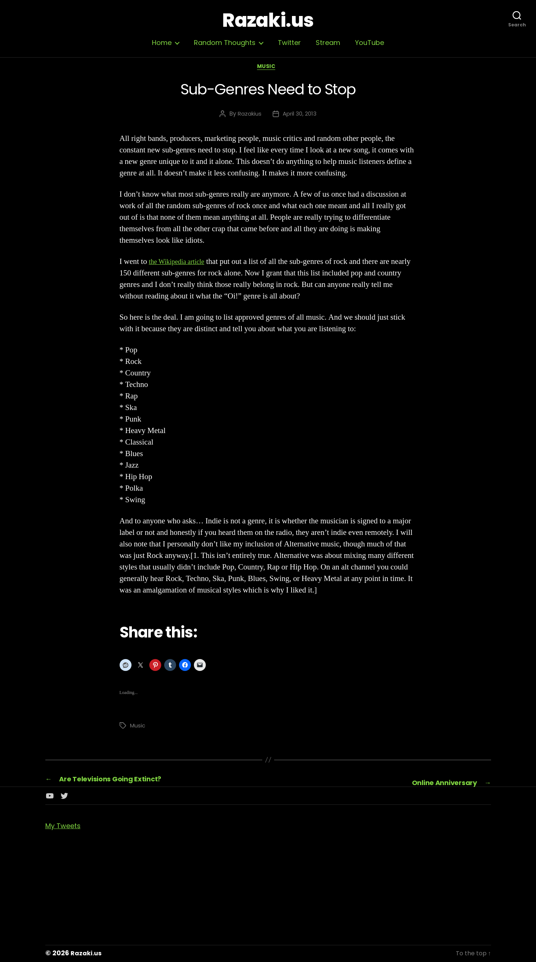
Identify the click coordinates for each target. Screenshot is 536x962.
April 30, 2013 (300, 116)
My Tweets (66, 826)
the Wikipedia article (181, 264)
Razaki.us (268, 20)
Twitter (289, 43)
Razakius (248, 116)
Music (268, 68)
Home (162, 43)
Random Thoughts (225, 43)
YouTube (369, 43)
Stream (328, 43)
